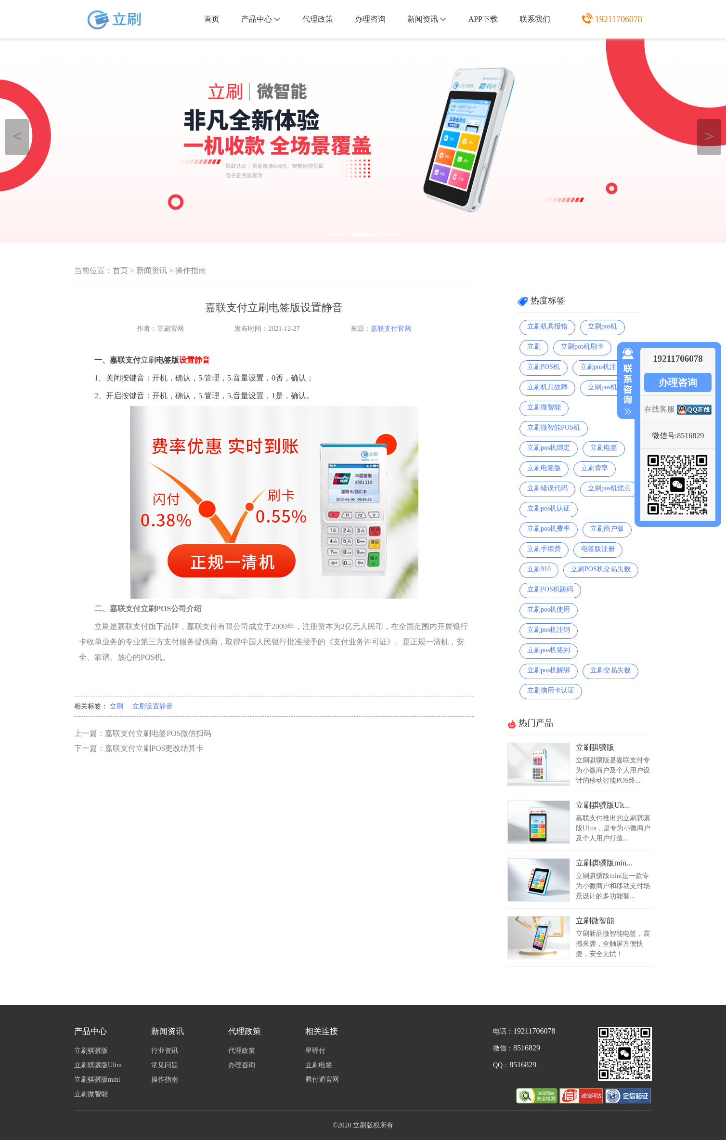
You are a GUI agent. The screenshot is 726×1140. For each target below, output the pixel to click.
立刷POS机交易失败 (601, 569)
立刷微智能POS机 (553, 427)
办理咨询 (370, 19)
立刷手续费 (544, 548)
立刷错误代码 (547, 488)
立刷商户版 (607, 528)
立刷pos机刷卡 (582, 346)
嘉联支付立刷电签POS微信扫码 (158, 733)
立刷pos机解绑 (548, 670)
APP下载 (483, 19)
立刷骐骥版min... (604, 863)
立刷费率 (594, 468)
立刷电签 (603, 447)
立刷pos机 (602, 326)
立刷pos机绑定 (548, 447)
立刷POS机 (543, 366)
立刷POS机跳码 (550, 589)
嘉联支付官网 (391, 328)
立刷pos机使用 (548, 609)
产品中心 (260, 19)
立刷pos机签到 (548, 650)
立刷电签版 (544, 468)
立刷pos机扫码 (609, 387)
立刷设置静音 (152, 706)
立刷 (116, 706)
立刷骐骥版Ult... (603, 805)
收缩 (626, 382)
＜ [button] (17, 135)
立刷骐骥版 (595, 747)
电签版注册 (598, 548)
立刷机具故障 (547, 387)
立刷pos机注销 (548, 629)
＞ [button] (709, 135)
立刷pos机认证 (548, 508)
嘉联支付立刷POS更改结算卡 (154, 748)
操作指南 (190, 270)
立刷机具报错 (547, 326)
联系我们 (534, 19)
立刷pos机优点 (609, 488)
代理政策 (317, 19)
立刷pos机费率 (548, 528)
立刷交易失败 (610, 670)
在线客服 (659, 409)
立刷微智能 (544, 407)
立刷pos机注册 (601, 366)
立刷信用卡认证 (550, 690)
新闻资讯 (426, 19)
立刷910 (539, 569)
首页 (212, 19)
